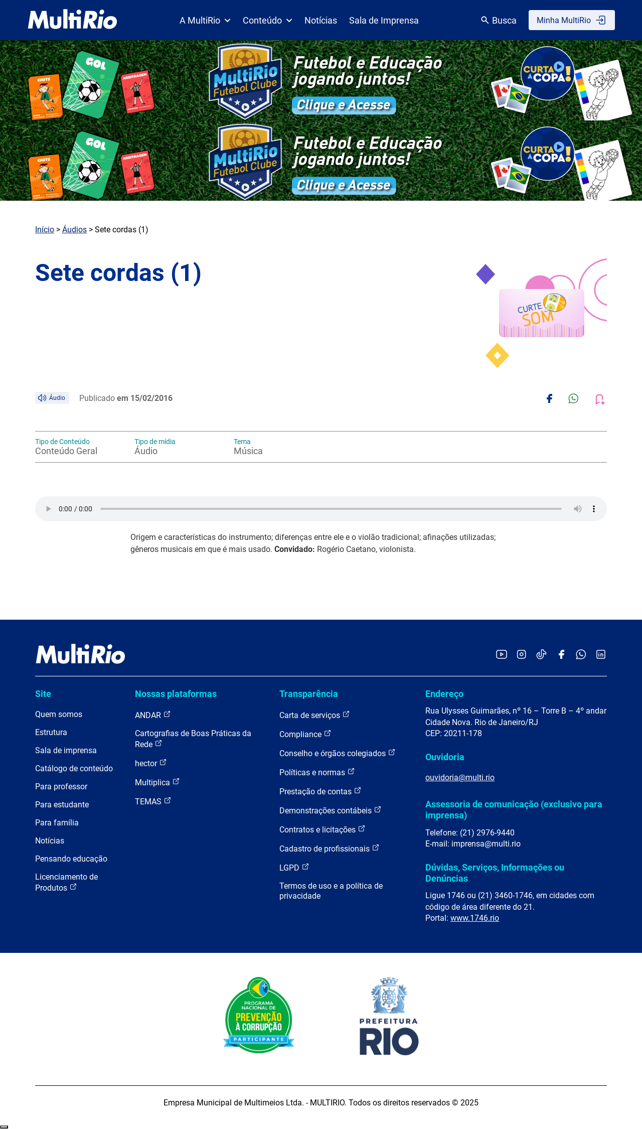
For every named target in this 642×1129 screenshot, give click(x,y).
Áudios (74, 229)
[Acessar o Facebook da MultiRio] (561, 655)
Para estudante (62, 804)
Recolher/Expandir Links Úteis (4, 1126)
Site (43, 693)
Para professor (61, 786)
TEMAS (153, 801)
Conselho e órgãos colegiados (337, 753)
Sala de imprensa (66, 750)
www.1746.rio (474, 918)
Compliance (305, 734)
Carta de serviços (314, 715)
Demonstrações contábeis (330, 810)
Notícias (320, 20)
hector (151, 763)
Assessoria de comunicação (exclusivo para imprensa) (513, 809)
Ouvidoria (444, 757)
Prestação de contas (320, 791)
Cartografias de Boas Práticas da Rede (193, 739)
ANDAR (153, 715)
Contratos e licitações (322, 829)
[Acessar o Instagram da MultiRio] (521, 655)
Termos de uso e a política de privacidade (331, 891)
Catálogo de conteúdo (74, 768)
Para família (57, 822)
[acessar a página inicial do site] (72, 20)
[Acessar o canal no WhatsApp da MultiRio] (581, 655)
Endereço (444, 693)
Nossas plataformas (176, 693)
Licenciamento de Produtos (66, 882)
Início (44, 229)
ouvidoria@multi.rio (460, 777)
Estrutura (51, 732)
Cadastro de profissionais (329, 848)
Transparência (308, 693)
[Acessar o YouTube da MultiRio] (502, 655)
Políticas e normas (317, 772)
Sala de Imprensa (384, 20)
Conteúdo (267, 20)
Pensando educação (71, 859)
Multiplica (157, 782)
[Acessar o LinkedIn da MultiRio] (601, 655)
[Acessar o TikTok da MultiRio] (541, 655)
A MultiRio (205, 20)
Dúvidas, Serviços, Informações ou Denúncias (494, 873)
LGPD (294, 867)
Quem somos (58, 714)
